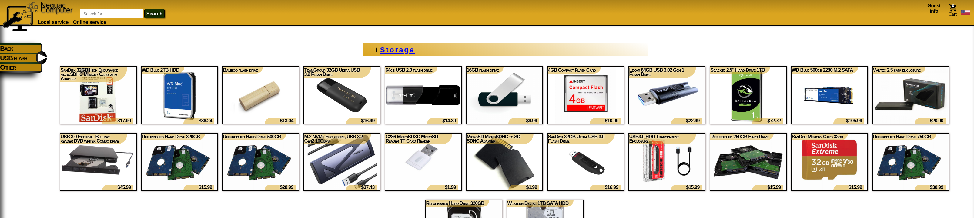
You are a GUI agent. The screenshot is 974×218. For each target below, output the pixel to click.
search (154, 13)
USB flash (13, 58)
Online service (89, 22)
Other (7, 67)
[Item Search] (111, 13)
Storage (397, 50)
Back (6, 48)
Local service (53, 22)
